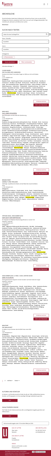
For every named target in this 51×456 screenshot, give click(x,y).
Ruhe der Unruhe (42, 303)
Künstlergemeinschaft (8, 298)
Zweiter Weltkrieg (32, 260)
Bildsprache (13, 288)
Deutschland (5, 289)
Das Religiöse (26, 235)
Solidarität (40, 199)
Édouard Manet (6, 344)
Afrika (3, 226)
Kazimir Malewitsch (22, 296)
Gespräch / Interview (7, 221)
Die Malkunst (7, 327)
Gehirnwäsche (25, 293)
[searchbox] (25, 41)
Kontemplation (37, 141)
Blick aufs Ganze (35, 125)
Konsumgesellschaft (15, 247)
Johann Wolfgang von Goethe (9, 91)
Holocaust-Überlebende (24, 243)
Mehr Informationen (40, 451)
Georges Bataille (26, 137)
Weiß (17, 94)
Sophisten (4, 159)
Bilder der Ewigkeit (15, 125)
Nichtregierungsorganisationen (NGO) (26, 252)
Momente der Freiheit (26, 250)
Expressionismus (30, 291)
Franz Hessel (12, 242)
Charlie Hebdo (20, 190)
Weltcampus (10, 363)
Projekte (14, 438)
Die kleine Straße (34, 341)
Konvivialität (34, 195)
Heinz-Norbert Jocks (17, 216)
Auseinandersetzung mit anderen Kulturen (13, 230)
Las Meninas (39, 349)
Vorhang (20, 361)
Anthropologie (39, 226)
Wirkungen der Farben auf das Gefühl (29, 94)
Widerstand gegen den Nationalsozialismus (18, 307)
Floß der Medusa (41, 344)
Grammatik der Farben (8, 89)
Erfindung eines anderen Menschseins (25, 240)
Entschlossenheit (34, 134)
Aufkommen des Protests (39, 228)
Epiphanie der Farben (25, 84)
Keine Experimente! (33, 296)
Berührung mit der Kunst (32, 230)
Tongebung (37, 305)
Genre (4, 46)
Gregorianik (33, 293)
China (25, 231)
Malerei (20, 91)
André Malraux (28, 286)
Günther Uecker (28, 275)
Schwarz (33, 93)
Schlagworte (5, 54)
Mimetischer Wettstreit (8, 197)
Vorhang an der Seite (28, 361)
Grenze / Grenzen (41, 293)
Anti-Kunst (13, 123)
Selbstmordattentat (32, 199)
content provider (15, 129)
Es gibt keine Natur (31, 344)
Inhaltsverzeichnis (41, 101)
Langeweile (25, 142)
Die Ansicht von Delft (23, 341)
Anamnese (45, 122)
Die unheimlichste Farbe (12, 84)
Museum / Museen (29, 146)
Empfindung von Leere (29, 289)
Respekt (24, 199)
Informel (39, 295)
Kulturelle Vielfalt (31, 248)
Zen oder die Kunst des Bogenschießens (28, 308)
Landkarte (32, 349)
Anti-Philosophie (21, 123)
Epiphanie (13, 344)
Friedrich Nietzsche (38, 190)
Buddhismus (38, 288)
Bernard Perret (6, 180)
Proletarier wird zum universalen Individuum (29, 153)
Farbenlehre (16, 86)
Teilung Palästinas (15, 257)
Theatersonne (39, 360)
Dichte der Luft (34, 82)
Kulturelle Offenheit (20, 248)
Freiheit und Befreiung (8, 293)
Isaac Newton (26, 89)
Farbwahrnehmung (33, 86)
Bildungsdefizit (20, 288)
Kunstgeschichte (6, 349)
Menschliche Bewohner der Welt (19, 355)
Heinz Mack (15, 295)
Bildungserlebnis (29, 288)
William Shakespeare (14, 200)
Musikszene (41, 355)
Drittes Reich (13, 289)
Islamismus (29, 194)
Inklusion (39, 139)
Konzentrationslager (27, 247)
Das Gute (10, 233)
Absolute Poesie (6, 81)
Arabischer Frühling (7, 228)
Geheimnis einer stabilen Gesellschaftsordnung (14, 192)
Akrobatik (34, 122)
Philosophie (5, 254)
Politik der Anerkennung (34, 151)
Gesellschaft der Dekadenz (38, 137)
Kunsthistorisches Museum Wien (20, 349)
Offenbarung (34, 356)
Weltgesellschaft (34, 259)
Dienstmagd (26, 343)
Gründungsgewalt (20, 194)
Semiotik (11, 360)
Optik (34, 91)
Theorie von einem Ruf (18, 161)
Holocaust (14, 243)
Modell (30, 355)
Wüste (9, 308)
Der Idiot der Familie (23, 236)
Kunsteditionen (15, 440)
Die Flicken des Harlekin (11, 72)
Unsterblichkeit (6, 165)
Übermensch (34, 163)
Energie (27, 134)
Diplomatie (12, 238)
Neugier (13, 301)
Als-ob (39, 122)
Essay (3, 76)
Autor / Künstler (6, 38)
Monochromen (24, 300)
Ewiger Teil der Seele (15, 135)
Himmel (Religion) (31, 295)
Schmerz (26, 254)
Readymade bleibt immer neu (17, 154)
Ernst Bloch (39, 240)
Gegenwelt (17, 293)
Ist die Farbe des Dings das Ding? (39, 89)
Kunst (40, 296)
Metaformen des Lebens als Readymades (12, 146)
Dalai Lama (42, 231)
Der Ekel (4, 130)
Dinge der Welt (33, 343)
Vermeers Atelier (12, 361)
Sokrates (44, 158)
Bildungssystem (25, 125)
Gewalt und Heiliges (10, 182)
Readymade (5, 154)
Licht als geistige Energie (21, 298)
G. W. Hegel (11, 137)
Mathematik (39, 144)
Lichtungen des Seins (34, 142)
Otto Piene (32, 301)
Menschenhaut (6, 355)
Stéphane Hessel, (7, 216)
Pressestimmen (15, 447)
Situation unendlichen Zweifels (33, 158)
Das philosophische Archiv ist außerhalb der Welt (33, 129)
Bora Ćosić (5, 325)
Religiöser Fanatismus (7, 199)
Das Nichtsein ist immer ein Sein (30, 233)
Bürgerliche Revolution (16, 127)
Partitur (38, 301)
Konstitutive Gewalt (25, 195)
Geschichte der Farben (13, 88)
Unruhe (43, 305)
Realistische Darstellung (24, 303)
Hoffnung (8, 243)
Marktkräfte (40, 248)
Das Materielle (17, 233)
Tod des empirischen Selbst (32, 161)
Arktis (34, 286)
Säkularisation (34, 156)
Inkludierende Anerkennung (28, 139)
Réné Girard (17, 199)
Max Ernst (42, 353)
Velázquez (4, 361)
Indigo (20, 89)
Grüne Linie (41, 242)
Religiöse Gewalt (39, 197)
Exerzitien (22, 291)
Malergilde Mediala (12, 353)
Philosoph (26, 147)
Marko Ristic (36, 353)
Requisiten (5, 360)
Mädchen (42, 351)
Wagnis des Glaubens (23, 165)
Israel (3, 245)
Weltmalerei (17, 363)
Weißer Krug (38, 361)
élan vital (19, 289)
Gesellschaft (34, 242)
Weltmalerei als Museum (27, 363)
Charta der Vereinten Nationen (15, 231)
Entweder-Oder (10, 240)
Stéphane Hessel (29, 255)
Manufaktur (28, 353)
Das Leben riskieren (9, 113)
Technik (33, 360)
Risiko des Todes (13, 156)
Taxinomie (27, 360)
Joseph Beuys (12, 296)
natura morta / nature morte (22, 356)
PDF (10, 400)
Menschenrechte (15, 250)
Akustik (21, 286)
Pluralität (24, 151)
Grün (16, 89)
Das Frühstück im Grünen (22, 339)
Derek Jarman (25, 82)
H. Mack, (21, 275)
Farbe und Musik (36, 84)
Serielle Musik (18, 305)
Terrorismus (5, 200)
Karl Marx (30, 141)
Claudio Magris (6, 70)
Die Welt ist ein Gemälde (15, 343)
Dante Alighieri (10, 339)
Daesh (30, 190)
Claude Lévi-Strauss (33, 231)
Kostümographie (32, 348)
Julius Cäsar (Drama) (7, 195)
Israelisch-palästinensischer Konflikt (15, 245)
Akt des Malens (6, 336)
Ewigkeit (23, 135)
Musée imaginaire (33, 300)
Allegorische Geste (26, 336)
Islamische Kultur (41, 243)
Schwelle (31, 254)
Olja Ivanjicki (41, 356)
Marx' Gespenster (30, 144)
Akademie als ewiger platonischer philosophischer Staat (16, 122)
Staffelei (16, 360)
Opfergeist (21, 197)
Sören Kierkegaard (37, 159)
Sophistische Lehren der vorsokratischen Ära (19, 159)
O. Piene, (16, 275)
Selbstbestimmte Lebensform (16, 158)
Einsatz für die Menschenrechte (24, 238)
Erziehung (45, 240)
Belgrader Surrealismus (22, 337)
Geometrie (18, 137)
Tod (22, 257)
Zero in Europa (8, 278)
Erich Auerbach (21, 344)
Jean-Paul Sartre (22, 141)
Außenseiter (5, 288)
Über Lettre (14, 430)
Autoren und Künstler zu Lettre (19, 446)
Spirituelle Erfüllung (28, 305)
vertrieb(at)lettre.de (40, 432)
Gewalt (29, 192)
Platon (19, 151)
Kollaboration (5, 247)
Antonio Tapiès (36, 336)
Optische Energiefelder (22, 301)
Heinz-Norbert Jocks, (8, 275)
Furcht (28, 242)
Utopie (4, 307)
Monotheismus (37, 250)
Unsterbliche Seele (43, 163)
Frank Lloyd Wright (40, 291)
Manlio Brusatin (27, 91)
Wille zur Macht (34, 165)
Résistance (20, 254)
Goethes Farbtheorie (37, 88)
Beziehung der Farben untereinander (21, 81)
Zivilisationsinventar (7, 310)
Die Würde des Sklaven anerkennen (24, 132)
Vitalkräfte (14, 165)
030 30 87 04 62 (42, 430)
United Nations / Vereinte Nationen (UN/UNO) (36, 257)
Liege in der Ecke (34, 351)
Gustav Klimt (5, 346)
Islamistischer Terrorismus (40, 194)
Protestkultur (12, 254)
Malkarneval (21, 353)
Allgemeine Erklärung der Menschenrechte (17, 226)
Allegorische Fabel (15, 336)
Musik (35, 355)
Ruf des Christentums (24, 156)
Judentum (37, 245)
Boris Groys (5, 111)
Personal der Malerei (13, 358)
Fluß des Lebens (37, 135)
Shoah (45, 254)
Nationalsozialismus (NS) (8, 252)
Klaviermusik (23, 348)
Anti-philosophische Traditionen (35, 123)
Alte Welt (31, 226)
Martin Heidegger (20, 144)
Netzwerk (14, 432)
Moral (16, 197)
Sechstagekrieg (38, 254)
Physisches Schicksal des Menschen (38, 358)
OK (33, 451)
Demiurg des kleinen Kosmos (9, 341)
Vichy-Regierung (6, 259)
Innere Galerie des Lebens (30, 346)
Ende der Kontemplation (18, 134)
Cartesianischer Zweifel (29, 127)
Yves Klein (14, 308)
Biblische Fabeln (33, 337)
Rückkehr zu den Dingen (23, 93)
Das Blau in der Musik (15, 82)
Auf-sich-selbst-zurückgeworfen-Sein (22, 228)
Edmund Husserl (38, 132)
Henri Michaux (22, 295)
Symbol (21, 360)
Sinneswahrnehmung (7, 255)
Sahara (12, 305)
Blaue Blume (35, 81)
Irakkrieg (33, 243)
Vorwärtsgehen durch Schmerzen (20, 259)
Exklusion (29, 135)
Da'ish (26, 190)
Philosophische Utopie (11, 151)
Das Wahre (9, 236)
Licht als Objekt (32, 298)
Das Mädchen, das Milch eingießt (38, 339)
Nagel (40, 300)
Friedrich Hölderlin (21, 242)
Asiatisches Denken (42, 286)
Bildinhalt (40, 337)
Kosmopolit (36, 247)
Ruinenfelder (5, 305)
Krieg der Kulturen (43, 195)
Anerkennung (5, 123)
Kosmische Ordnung (16, 142)
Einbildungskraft (6, 134)
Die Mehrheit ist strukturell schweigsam (17, 130)
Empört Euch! (36, 238)
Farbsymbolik (23, 86)
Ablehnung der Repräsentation (10, 286)
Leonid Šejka (20, 351)
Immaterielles (13, 346)
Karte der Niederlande (13, 348)
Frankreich (5, 242)
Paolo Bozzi (39, 91)
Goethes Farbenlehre (25, 88)
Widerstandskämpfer (7, 260)
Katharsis (16, 195)
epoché (42, 134)
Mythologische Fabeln (7, 356)
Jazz (44, 295)
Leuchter (26, 351)
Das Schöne (34, 235)
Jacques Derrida (13, 141)
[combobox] (25, 41)
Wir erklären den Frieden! (20, 260)
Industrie (20, 346)
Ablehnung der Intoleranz (9, 190)
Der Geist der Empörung (11, 218)
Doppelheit (41, 343)
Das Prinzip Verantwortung (15, 235)
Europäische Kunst (14, 291)
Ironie (39, 346)
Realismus (14, 303)
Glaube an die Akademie (13, 139)
